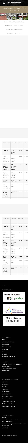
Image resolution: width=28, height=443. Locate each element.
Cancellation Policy (6, 346)
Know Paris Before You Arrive (8, 406)
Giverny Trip (5, 382)
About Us (4, 339)
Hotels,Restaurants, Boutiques (9, 368)
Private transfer (5, 391)
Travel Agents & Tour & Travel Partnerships (12, 364)
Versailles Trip (5, 384)
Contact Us (4, 354)
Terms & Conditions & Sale (8, 342)
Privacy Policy (5, 344)
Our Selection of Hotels (7, 399)
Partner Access (5, 370)
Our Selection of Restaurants (8, 401)
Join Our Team (5, 349)
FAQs (3, 351)
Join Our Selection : (6, 366)
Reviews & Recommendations (9, 356)
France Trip (4, 386)
